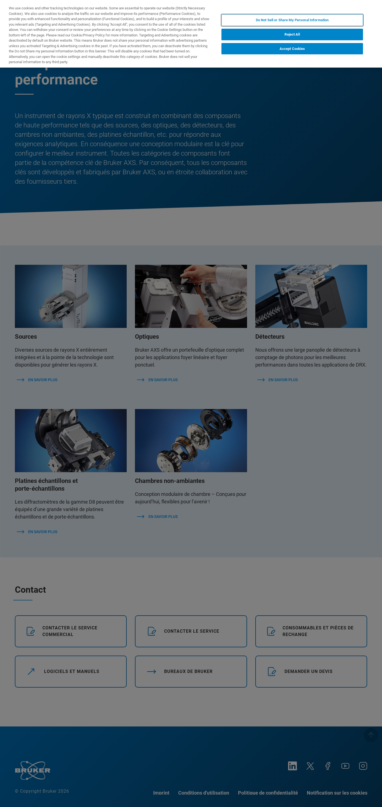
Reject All (292, 34)
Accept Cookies (292, 49)
